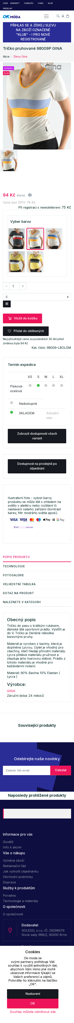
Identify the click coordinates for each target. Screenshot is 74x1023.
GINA (11, 691)
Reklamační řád (14, 866)
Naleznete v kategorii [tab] (22, 602)
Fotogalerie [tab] (13, 575)
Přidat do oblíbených (26, 331)
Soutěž (8, 842)
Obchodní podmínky (18, 877)
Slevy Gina (20, 56)
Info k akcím (12, 847)
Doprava (9, 882)
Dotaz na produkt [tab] (18, 593)
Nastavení (33, 994)
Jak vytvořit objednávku (20, 871)
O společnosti (13, 914)
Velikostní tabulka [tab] (19, 584)
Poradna (9, 895)
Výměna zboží (13, 860)
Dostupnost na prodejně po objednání (37, 466)
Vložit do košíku (22, 318)
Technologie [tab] (14, 566)
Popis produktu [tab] (16, 557)
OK (32, 1003)
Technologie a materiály (20, 901)
